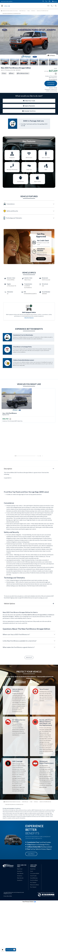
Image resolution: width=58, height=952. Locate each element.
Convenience (9, 204)
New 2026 (9, 413)
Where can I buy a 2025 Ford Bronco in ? (16, 634)
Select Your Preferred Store (6, 1)
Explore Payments (29, 106)
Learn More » (31, 854)
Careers (54, 1)
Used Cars (32, 869)
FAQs (11, 896)
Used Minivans (34, 878)
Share (11, 73)
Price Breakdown (53, 79)
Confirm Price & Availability (51, 83)
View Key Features (29, 317)
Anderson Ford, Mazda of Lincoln (17, 892)
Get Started (41, 258)
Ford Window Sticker (23, 73)
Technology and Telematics (13, 218)
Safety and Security (11, 211)
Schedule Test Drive (28, 111)
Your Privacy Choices (29, 901)
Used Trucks (33, 875)
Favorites (10, 949)
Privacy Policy (6, 896)
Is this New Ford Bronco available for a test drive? (19, 641)
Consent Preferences (2, 949)
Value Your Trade (29, 100)
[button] (43, 1)
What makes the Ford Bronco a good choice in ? (19, 647)
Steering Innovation (50, 892)
